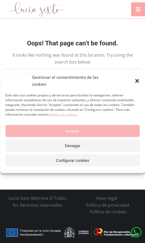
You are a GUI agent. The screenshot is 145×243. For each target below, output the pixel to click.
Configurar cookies (72, 160)
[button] (137, 81)
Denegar (72, 145)
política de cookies (63, 114)
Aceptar (73, 131)
